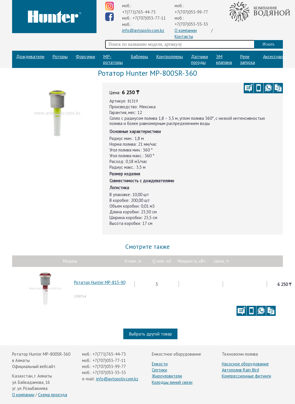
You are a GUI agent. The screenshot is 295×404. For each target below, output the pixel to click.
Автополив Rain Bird (240, 370)
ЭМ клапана (224, 59)
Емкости (160, 364)
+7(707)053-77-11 (149, 18)
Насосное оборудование (245, 364)
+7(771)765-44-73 (139, 12)
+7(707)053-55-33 (191, 24)
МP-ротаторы (113, 59)
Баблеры (139, 56)
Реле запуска (247, 59)
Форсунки (85, 56)
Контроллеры (169, 56)
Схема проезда (52, 394)
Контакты (184, 36)
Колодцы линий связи (172, 382)
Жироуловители (167, 376)
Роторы (60, 56)
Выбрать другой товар (150, 334)
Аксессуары (274, 56)
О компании (186, 30)
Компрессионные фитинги (246, 376)
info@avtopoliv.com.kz (143, 30)
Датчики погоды (199, 59)
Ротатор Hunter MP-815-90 (99, 282)
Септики (159, 370)
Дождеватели (30, 56)
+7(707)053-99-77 (191, 12)
